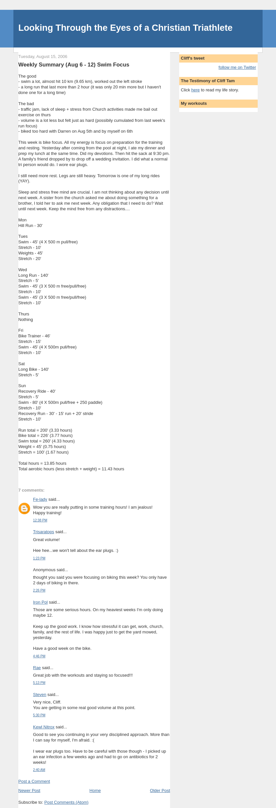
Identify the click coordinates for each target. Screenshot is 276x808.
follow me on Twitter (237, 67)
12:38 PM (40, 520)
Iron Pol (40, 602)
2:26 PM (39, 590)
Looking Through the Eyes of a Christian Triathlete (125, 28)
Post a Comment (34, 781)
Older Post (160, 790)
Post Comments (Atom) (66, 802)
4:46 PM (39, 656)
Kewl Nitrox (44, 726)
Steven (39, 694)
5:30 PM (39, 715)
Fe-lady (40, 499)
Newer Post (29, 790)
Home (95, 790)
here (195, 89)
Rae (37, 667)
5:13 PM (39, 683)
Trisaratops (43, 531)
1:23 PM (39, 558)
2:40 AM (39, 770)
